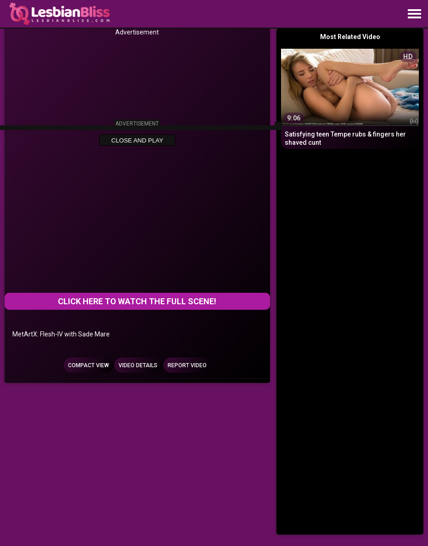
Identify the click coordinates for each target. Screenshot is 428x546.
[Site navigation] (414, 14)
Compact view (88, 365)
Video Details (138, 365)
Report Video (187, 365)
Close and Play (137, 140)
